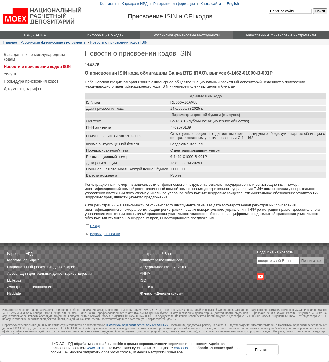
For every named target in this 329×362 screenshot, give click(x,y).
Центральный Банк (156, 253)
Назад (93, 226)
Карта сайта (211, 3)
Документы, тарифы (22, 88)
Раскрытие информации (174, 3)
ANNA (145, 273)
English (233, 3)
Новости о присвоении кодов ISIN (119, 42)
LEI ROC (147, 287)
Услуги (10, 74)
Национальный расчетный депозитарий (41, 267)
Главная (10, 42)
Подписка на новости (275, 252)
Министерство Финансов (161, 260)
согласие (181, 348)
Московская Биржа (23, 260)
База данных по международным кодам (34, 56)
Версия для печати (103, 234)
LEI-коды (15, 280)
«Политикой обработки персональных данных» (137, 325)
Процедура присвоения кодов (31, 81)
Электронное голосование (29, 287)
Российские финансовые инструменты (53, 42)
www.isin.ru (96, 348)
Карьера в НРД (135, 3)
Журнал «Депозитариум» (161, 293)
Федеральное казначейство (163, 267)
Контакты (108, 3)
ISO (143, 280)
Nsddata (14, 293)
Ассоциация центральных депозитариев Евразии (49, 273)
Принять (262, 349)
